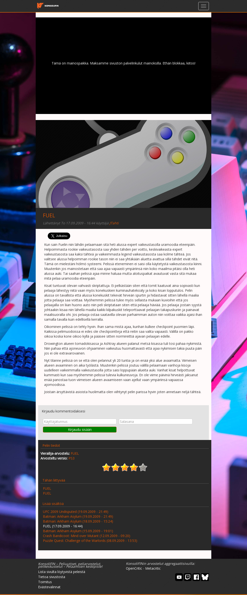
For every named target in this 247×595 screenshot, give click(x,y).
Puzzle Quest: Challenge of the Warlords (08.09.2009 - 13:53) (90, 540)
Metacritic (153, 568)
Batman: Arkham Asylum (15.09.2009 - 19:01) (78, 531)
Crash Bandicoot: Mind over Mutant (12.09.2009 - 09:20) (86, 535)
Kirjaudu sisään (80, 429)
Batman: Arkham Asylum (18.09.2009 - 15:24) (78, 521)
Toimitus (45, 582)
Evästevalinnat (49, 587)
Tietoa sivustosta (51, 576)
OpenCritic (134, 568)
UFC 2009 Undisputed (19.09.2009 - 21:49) (75, 511)
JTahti (114, 223)
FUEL (49, 215)
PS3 (72, 458)
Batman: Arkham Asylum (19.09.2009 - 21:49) (78, 516)
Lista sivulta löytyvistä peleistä (61, 571)
